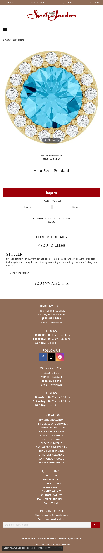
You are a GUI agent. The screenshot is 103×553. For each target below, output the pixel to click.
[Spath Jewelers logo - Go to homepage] (52, 15)
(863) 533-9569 (52, 158)
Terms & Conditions (47, 538)
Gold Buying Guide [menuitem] (51, 462)
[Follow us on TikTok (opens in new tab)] (51, 357)
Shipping (27, 207)
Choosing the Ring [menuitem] (51, 431)
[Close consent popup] (61, 548)
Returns (76, 207)
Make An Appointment (51, 498)
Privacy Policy (28, 538)
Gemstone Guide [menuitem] (51, 439)
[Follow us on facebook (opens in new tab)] (43, 357)
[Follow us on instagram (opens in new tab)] (60, 357)
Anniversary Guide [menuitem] (51, 458)
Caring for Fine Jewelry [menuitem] (51, 447)
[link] (95, 2)
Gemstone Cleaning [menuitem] (51, 454)
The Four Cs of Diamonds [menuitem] (51, 423)
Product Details (51, 236)
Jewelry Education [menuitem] (51, 419)
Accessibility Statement (70, 538)
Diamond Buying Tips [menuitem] (51, 427)
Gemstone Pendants (14, 40)
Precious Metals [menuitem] (51, 443)
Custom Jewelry (51, 495)
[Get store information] (51, 322)
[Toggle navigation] (5, 29)
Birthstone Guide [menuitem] (51, 435)
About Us (51, 475)
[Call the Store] (51, 318)
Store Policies (51, 483)
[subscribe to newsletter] (95, 525)
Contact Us (51, 502)
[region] (51, 99)
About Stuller (51, 245)
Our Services (51, 479)
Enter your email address (51, 519)
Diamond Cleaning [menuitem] (51, 450)
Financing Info (51, 491)
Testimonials (51, 487)
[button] (8, 2)
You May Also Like (51, 283)
